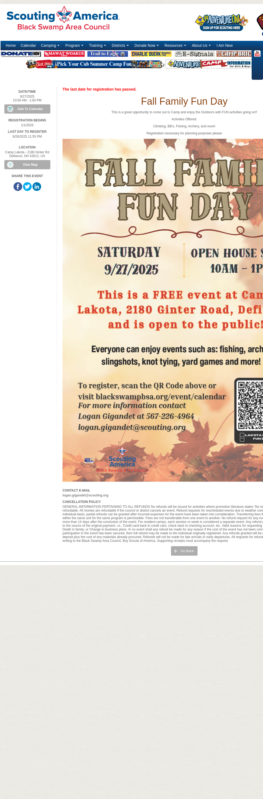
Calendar (28, 45)
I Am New (224, 45)
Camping (51, 46)
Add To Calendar (30, 109)
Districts (121, 46)
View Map (30, 165)
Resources (176, 46)
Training (98, 46)
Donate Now (147, 46)
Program (74, 46)
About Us (202, 46)
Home (11, 45)
